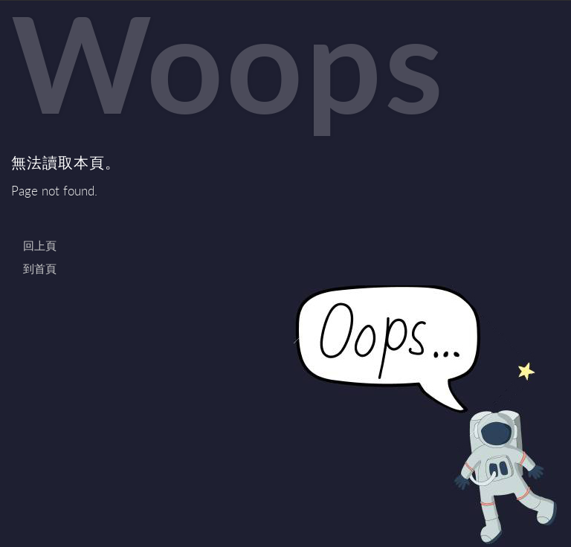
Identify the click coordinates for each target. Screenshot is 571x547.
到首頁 (40, 268)
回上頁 (40, 245)
